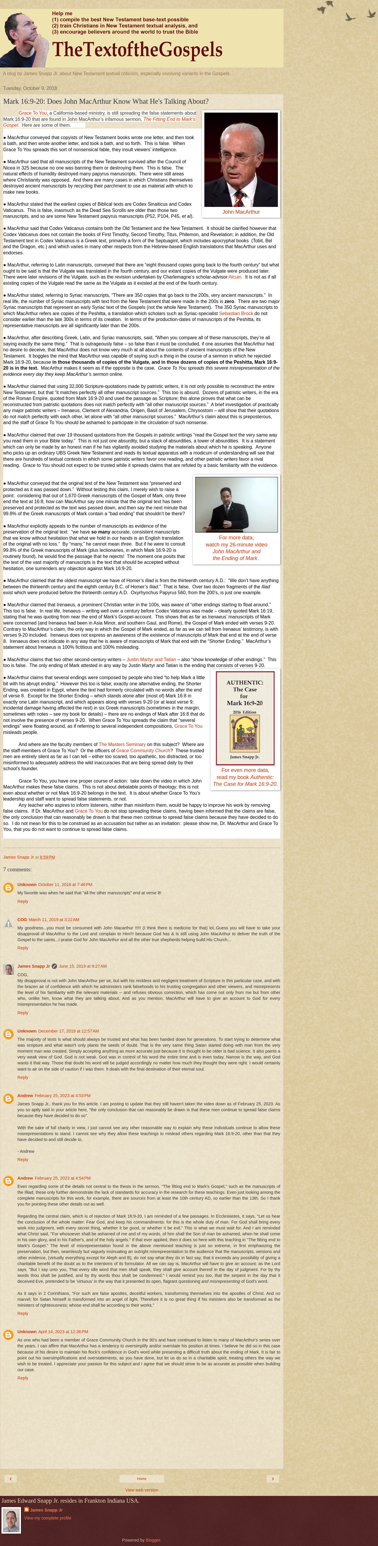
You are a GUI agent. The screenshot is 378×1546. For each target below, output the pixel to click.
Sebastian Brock (236, 313)
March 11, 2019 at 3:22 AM (54, 919)
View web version (141, 1490)
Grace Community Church (143, 750)
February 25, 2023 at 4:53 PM (63, 1095)
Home (141, 1479)
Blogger (153, 1540)
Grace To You (33, 113)
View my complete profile (47, 1518)
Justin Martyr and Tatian (151, 659)
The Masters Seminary (122, 744)
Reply (22, 901)
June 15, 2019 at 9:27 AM (83, 966)
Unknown (27, 884)
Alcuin (235, 276)
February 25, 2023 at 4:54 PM (63, 1178)
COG (22, 919)
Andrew (25, 1095)
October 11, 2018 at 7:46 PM (65, 884)
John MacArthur (241, 212)
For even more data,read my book (244, 777)
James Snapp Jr (33, 966)
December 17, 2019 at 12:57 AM (68, 1031)
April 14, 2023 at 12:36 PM (63, 1331)
